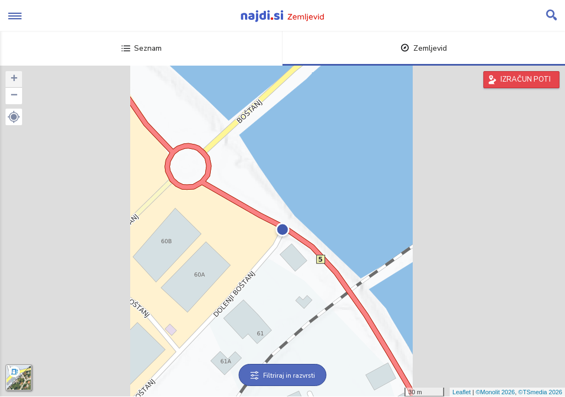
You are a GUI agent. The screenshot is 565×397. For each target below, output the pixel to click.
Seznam (141, 48)
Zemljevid (424, 48)
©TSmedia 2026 (540, 392)
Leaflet (461, 392)
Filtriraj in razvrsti (282, 375)
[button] (14, 117)
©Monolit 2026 (495, 392)
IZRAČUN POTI (525, 79)
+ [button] (14, 79)
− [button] (14, 96)
